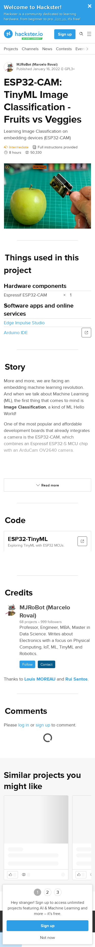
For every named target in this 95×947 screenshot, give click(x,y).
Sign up (65, 34)
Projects (11, 49)
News (47, 49)
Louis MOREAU (39, 679)
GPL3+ (70, 68)
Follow (27, 664)
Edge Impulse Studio (24, 322)
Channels (30, 49)
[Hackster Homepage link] (23, 34)
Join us (60, 18)
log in (23, 725)
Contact (46, 664)
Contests (64, 49)
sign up (43, 725)
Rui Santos (76, 679)
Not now (47, 937)
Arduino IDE (16, 332)
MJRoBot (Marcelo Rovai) (37, 64)
